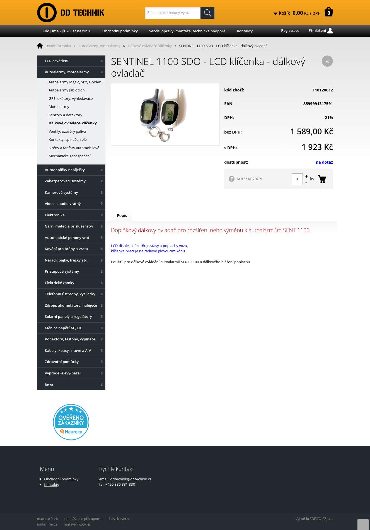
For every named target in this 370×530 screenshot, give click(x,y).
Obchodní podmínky (120, 30)
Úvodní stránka (58, 45)
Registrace (290, 30)
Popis (122, 215)
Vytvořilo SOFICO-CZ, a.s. (314, 518)
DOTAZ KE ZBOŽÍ (249, 178)
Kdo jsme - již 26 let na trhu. (67, 30)
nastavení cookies (77, 524)
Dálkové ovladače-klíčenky (150, 45)
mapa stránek (47, 518)
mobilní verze (47, 524)
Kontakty (245, 30)
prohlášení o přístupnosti (83, 518)
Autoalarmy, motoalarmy (99, 45)
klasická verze (119, 518)
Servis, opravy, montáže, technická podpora (187, 30)
